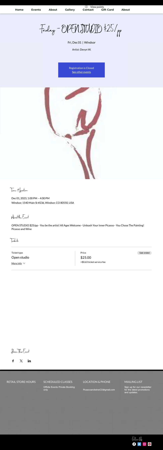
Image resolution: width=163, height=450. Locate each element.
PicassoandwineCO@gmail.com (99, 389)
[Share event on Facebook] (13, 361)
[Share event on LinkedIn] (29, 361)
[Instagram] (144, 444)
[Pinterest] (149, 444)
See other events (81, 71)
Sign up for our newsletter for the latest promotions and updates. (137, 390)
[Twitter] (139, 444)
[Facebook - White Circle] (134, 444)
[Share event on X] (21, 361)
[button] (70, 9)
